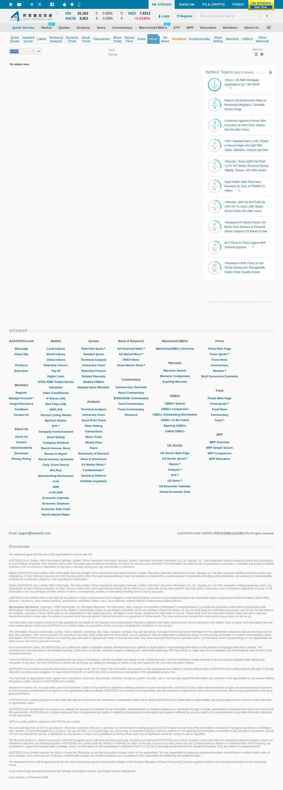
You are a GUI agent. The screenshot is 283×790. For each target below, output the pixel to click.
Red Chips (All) (56, 404)
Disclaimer (21, 453)
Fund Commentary (131, 403)
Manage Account (21, 398)
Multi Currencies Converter (219, 376)
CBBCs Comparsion (175, 409)
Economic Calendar (55, 498)
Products (21, 365)
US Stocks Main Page (174, 453)
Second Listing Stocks (55, 415)
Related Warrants (93, 376)
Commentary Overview (131, 387)
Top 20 (55, 370)
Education (21, 370)
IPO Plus (56, 470)
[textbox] (234, 15)
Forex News (220, 359)
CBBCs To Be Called (175, 420)
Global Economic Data (175, 491)
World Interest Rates (56, 514)
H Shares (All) (55, 398)
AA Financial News (131, 348)
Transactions (93, 431)
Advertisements (21, 447)
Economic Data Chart (55, 509)
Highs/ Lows (55, 376)
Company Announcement (55, 431)
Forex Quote (219, 354)
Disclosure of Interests (93, 453)
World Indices (55, 354)
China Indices (55, 359)
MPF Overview (219, 442)
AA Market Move (93, 464)
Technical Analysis (94, 359)
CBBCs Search (175, 403)
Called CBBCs (174, 431)
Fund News (219, 409)
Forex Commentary (131, 409)
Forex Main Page (219, 348)
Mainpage (21, 348)
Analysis (175, 469)
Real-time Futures (56, 365)
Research (131, 414)
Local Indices (56, 348)
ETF (56, 426)
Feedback (21, 409)
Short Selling (56, 437)
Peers (94, 448)
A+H (56, 481)
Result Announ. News (56, 448)
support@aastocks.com (34, 533)
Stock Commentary (131, 392)
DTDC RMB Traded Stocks (56, 381)
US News (175, 480)
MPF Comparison (219, 453)
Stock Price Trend (93, 420)
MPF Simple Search (219, 447)
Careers (21, 442)
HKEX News (131, 359)
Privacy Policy (21, 458)
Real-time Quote (94, 348)
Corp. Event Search (55, 464)
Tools (219, 420)
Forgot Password (21, 403)
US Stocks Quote (174, 458)
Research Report (55, 453)
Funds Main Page (219, 398)
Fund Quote (219, 403)
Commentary (219, 365)
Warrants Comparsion (175, 376)
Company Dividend (56, 442)
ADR (56, 487)
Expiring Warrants (175, 381)
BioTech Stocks (56, 420)
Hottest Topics (230, 72)
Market (175, 464)
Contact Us (21, 414)
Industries (56, 387)
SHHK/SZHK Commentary (131, 398)
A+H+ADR (56, 492)
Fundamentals (93, 470)
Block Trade (93, 437)
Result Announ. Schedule (55, 459)
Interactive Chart (93, 365)
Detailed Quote (93, 354)
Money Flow (93, 442)
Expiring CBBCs (175, 425)
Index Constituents (56, 393)
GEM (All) (55, 409)
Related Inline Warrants (93, 387)
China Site (21, 354)
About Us (21, 436)
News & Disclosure (94, 459)
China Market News (131, 365)
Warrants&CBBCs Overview (175, 348)
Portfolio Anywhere (93, 481)
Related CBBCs (93, 381)
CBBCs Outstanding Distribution (175, 414)
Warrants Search (175, 370)
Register (21, 392)
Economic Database (56, 503)
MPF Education (219, 458)
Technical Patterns (93, 475)
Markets (219, 370)
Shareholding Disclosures (55, 475)
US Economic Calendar (175, 486)
